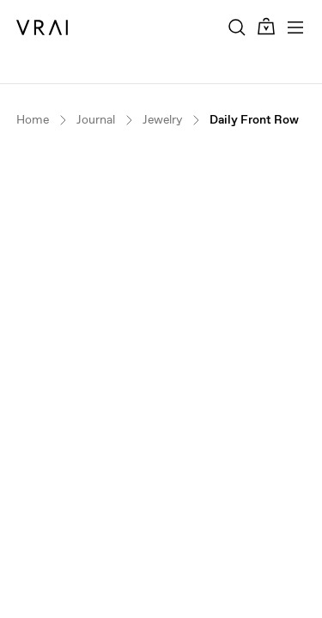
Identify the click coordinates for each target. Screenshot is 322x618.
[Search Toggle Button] (237, 27)
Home (32, 120)
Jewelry (162, 120)
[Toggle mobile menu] (295, 27)
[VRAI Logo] (42, 27)
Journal (95, 120)
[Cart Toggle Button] (266, 27)
